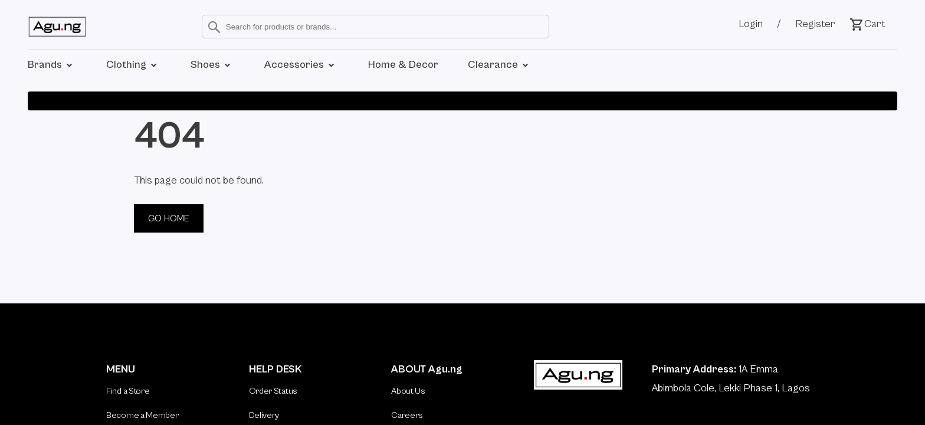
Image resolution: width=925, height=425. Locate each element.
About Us (408, 391)
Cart (867, 24)
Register (815, 24)
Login (751, 24)
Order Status (273, 391)
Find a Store (127, 391)
